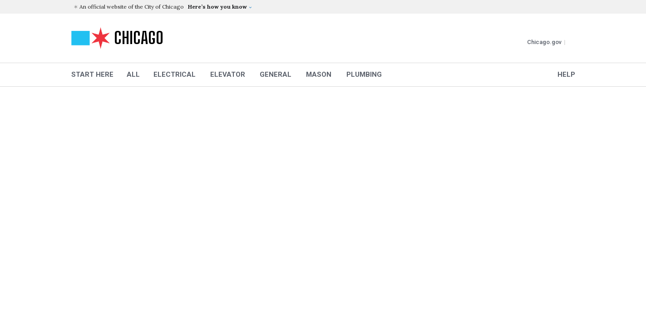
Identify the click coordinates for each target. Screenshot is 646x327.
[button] (324, 6)
